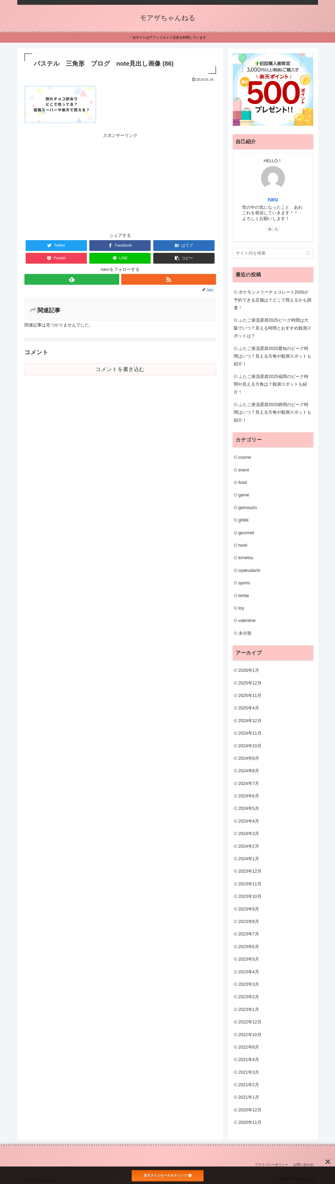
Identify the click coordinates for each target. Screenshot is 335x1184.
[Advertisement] (120, 173)
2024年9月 (248, 758)
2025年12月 (249, 683)
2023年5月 (248, 959)
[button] (184, 258)
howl (242, 545)
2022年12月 (249, 1022)
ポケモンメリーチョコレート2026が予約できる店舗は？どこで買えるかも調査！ (272, 300)
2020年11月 (249, 1122)
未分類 (244, 633)
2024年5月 (248, 808)
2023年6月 (248, 946)
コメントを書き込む (120, 369)
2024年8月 (248, 770)
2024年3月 (248, 833)
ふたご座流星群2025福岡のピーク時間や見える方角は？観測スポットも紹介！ (271, 384)
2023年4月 (248, 971)
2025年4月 (248, 708)
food (242, 482)
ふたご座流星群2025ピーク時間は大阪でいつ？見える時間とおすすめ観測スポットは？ (272, 328)
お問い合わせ (303, 1165)
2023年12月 (249, 871)
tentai (243, 595)
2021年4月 (248, 1059)
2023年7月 (248, 934)
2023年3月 (248, 984)
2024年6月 (248, 796)
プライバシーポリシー (271, 1165)
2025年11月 (249, 695)
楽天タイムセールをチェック (168, 1175)
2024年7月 (248, 783)
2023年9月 (248, 909)
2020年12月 (249, 1110)
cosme (244, 457)
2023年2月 (248, 996)
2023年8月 (248, 921)
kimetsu (245, 557)
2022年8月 (248, 1047)
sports (244, 582)
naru (273, 199)
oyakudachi (249, 570)
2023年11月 (249, 884)
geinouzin (247, 507)
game (243, 495)
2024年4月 (248, 821)
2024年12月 (249, 720)
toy (241, 608)
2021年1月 (248, 1097)
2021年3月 (248, 1072)
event (243, 470)
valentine (247, 620)
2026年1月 (248, 670)
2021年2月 (248, 1084)
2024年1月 (248, 858)
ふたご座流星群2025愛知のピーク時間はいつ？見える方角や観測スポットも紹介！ (272, 356)
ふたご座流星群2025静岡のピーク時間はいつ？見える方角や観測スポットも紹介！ (272, 412)
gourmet (246, 532)
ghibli (243, 520)
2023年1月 (248, 1009)
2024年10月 (249, 745)
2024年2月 (248, 846)
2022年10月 (249, 1034)
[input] (273, 253)
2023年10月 (249, 896)
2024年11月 (249, 733)
